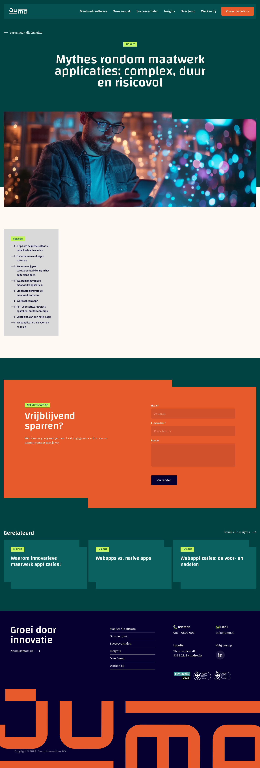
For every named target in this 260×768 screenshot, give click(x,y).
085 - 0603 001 (184, 632)
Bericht (155, 440)
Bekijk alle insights (240, 532)
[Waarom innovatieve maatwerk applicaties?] (45, 564)
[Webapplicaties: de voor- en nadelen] (214, 564)
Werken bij (208, 11)
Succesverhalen (147, 11)
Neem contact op (25, 650)
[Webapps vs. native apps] (130, 564)
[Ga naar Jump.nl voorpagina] (18, 11)
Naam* (155, 405)
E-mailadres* (158, 423)
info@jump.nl (225, 632)
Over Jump (188, 11)
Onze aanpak (122, 11)
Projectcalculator (237, 12)
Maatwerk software (93, 11)
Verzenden (164, 481)
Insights (169, 11)
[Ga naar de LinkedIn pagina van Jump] (220, 655)
